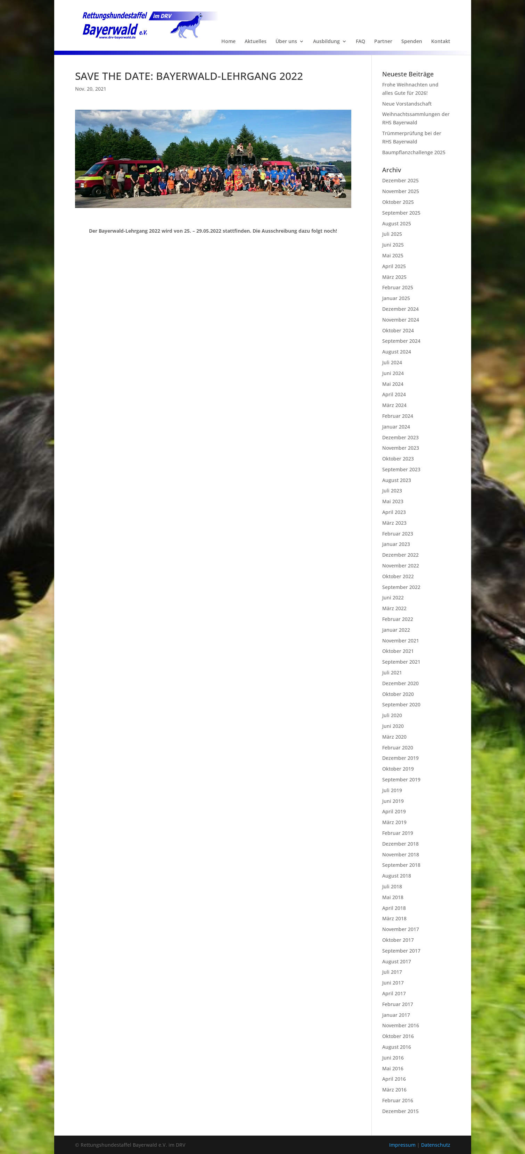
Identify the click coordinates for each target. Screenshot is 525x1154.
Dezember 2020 (400, 683)
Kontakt (440, 41)
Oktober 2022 (398, 576)
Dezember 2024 (400, 309)
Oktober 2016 (398, 1036)
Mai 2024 (392, 384)
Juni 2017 (393, 982)
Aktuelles (255, 41)
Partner (383, 41)
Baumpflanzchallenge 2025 (413, 152)
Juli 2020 (392, 715)
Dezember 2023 (400, 437)
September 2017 (401, 950)
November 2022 (400, 565)
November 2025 (400, 191)
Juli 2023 (392, 490)
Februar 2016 (397, 1100)
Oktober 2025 (398, 202)
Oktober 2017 (398, 940)
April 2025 (394, 266)
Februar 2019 (397, 833)
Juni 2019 (393, 801)
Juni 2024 (393, 373)
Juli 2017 (392, 972)
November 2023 (400, 448)
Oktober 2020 (398, 694)
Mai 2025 (392, 255)
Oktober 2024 (398, 330)
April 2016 (394, 1079)
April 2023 (394, 512)
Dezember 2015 (400, 1111)
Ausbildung (326, 41)
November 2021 (400, 640)
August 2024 (396, 351)
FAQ (360, 41)
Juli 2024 (392, 362)
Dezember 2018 (400, 843)
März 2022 (394, 608)
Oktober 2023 (398, 458)
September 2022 (401, 587)
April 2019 (394, 811)
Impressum (403, 1144)
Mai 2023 (392, 501)
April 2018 (394, 908)
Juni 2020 (393, 726)
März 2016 (394, 1089)
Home (228, 41)
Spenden (411, 41)
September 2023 (401, 469)
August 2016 (396, 1047)
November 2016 (400, 1025)
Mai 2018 (392, 897)
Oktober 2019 (398, 768)
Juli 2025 (392, 234)
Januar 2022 (396, 629)
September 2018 (401, 865)
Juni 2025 (393, 244)
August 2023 (396, 480)
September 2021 (401, 661)
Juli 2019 (392, 790)
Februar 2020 (397, 747)
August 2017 (396, 961)
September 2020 (401, 704)
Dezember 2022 (400, 554)
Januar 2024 (396, 426)
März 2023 (394, 523)
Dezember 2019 (400, 758)
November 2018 (400, 854)
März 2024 (394, 405)
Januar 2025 (396, 298)
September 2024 (401, 341)
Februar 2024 (397, 416)
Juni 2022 (393, 597)
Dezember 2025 (400, 180)
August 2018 (396, 875)
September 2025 (401, 212)
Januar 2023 (396, 544)
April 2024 (394, 394)
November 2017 (400, 929)
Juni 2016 (393, 1057)
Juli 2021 (392, 672)
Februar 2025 (397, 287)
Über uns (286, 41)
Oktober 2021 (398, 651)
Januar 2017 (396, 1015)
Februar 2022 (397, 619)
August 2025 (396, 223)
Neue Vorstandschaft (407, 103)
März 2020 (394, 736)
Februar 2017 (397, 1004)
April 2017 (394, 993)
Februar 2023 (397, 533)
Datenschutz (435, 1144)
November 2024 (400, 319)
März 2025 (394, 277)
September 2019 (401, 779)
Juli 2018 (392, 886)
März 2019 (394, 822)
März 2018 (394, 918)
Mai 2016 (392, 1068)
